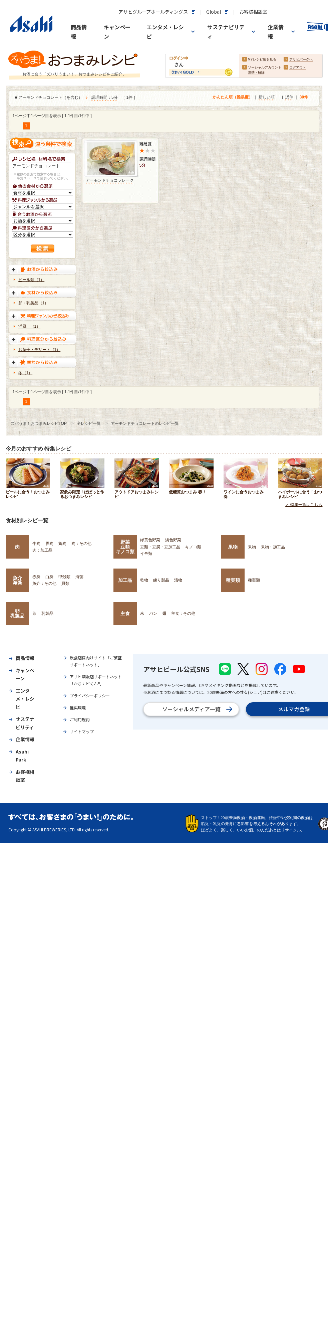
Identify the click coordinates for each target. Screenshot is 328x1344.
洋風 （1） (29, 326)
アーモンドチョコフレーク (110, 180)
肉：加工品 (42, 550)
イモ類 (146, 553)
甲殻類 (64, 577)
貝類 (65, 583)
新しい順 (267, 97)
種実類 (233, 580)
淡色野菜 (173, 540)
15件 (289, 97)
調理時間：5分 (104, 97)
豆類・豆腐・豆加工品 (160, 547)
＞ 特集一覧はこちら (303, 505)
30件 (304, 97)
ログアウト (297, 68)
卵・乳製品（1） (33, 303)
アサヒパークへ (301, 60)
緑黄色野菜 (150, 540)
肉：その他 (81, 543)
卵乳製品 (17, 613)
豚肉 (49, 543)
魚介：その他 (44, 583)
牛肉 (36, 543)
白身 (49, 577)
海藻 (79, 577)
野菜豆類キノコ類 (125, 546)
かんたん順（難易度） (233, 97)
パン (153, 613)
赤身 (36, 577)
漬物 (178, 580)
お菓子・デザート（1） (39, 349)
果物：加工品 (273, 547)
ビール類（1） (31, 279)
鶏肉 (62, 543)
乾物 (144, 580)
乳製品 (47, 613)
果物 (233, 547)
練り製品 (161, 580)
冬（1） (25, 373)
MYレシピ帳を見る (262, 60)
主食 (125, 613)
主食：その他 (183, 613)
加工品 (125, 580)
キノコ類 (193, 547)
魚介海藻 (17, 580)
